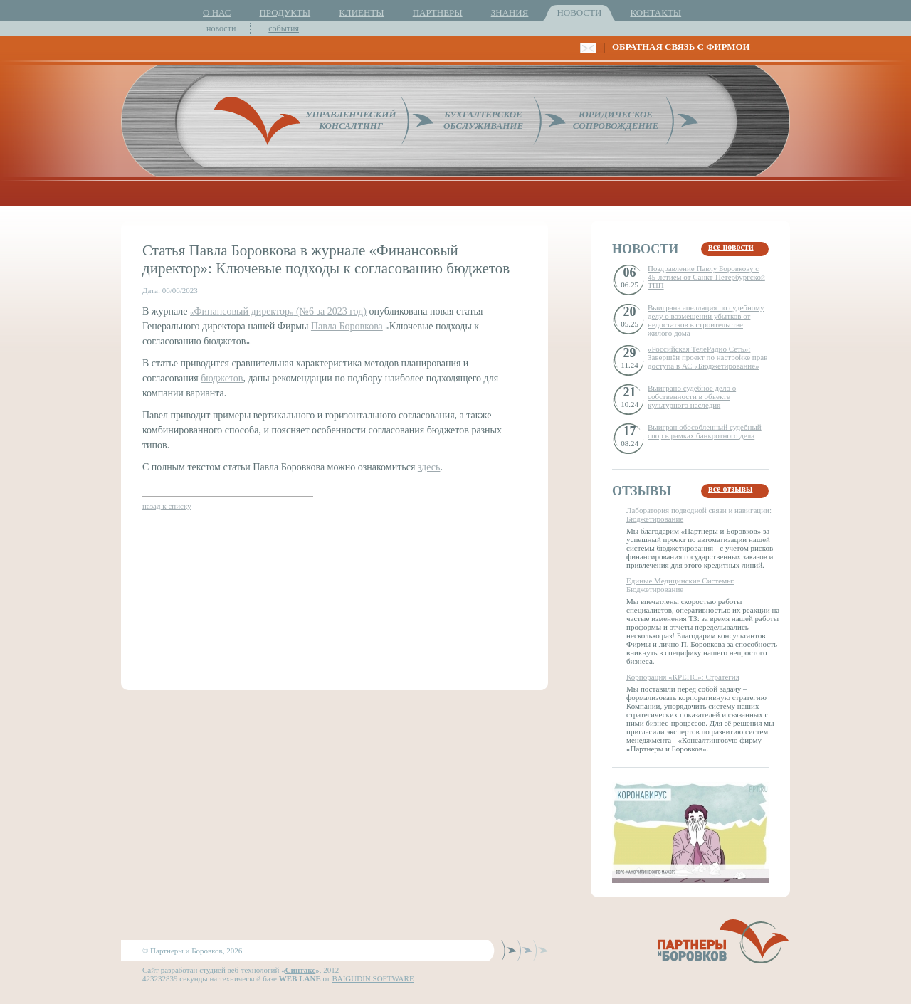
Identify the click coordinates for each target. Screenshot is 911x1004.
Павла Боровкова (347, 326)
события (283, 28)
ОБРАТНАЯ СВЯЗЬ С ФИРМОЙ (681, 46)
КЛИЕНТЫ (361, 12)
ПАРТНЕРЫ (438, 12)
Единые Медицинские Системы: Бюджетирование (680, 584)
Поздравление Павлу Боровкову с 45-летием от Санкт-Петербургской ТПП (706, 277)
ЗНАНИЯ (510, 12)
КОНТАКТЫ (655, 12)
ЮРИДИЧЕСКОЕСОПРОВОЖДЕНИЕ (616, 120)
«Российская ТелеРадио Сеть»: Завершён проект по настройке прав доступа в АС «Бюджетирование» (707, 357)
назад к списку (166, 506)
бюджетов (222, 378)
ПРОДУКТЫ (284, 12)
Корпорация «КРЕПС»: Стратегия (682, 676)
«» (241, 311)
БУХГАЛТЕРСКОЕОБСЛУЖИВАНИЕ (483, 120)
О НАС (217, 12)
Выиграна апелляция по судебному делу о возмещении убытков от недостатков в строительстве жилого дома (706, 320)
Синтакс (300, 970)
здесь (429, 467)
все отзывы (730, 489)
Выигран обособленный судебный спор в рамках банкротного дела (705, 431)
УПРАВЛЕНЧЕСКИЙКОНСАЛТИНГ (350, 120)
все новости (731, 247)
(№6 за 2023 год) (330, 311)
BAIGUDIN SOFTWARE (373, 978)
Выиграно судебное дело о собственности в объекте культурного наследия (692, 396)
